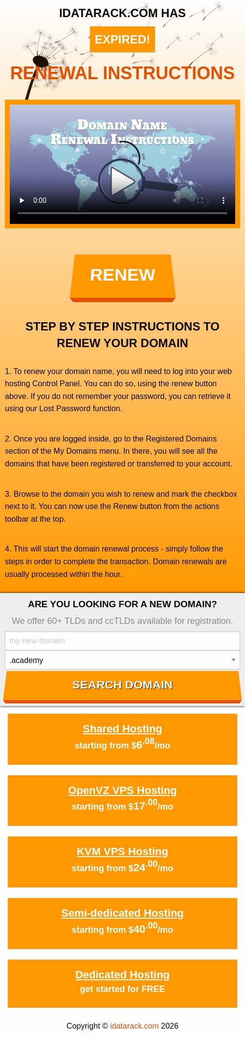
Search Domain (122, 685)
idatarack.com (134, 1026)
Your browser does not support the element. (122, 164)
